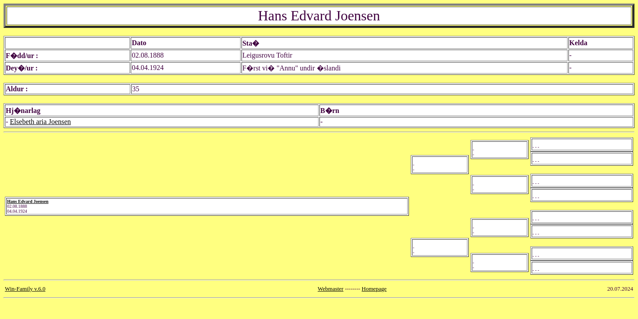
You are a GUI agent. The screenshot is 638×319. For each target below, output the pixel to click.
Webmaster (330, 288)
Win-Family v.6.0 (25, 288)
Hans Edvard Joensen (27, 201)
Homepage (374, 288)
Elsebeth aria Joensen (40, 121)
